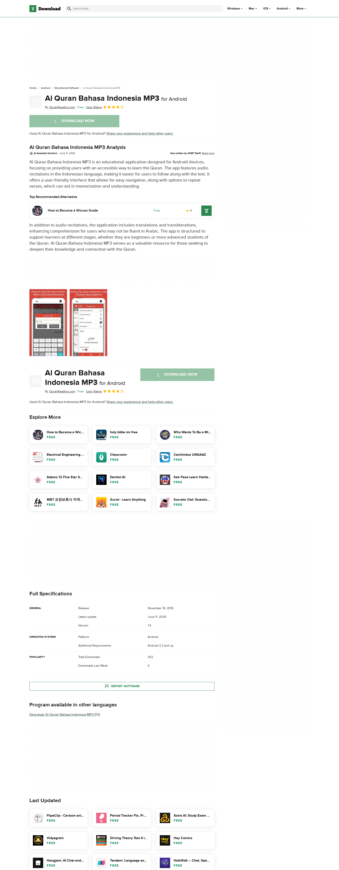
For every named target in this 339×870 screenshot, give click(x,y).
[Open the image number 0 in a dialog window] (48, 322)
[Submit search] (69, 8)
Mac (251, 8)
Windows (233, 8)
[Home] (33, 88)
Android (282, 8)
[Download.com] (45, 8)
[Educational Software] (66, 88)
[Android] (45, 88)
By (60, 107)
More (301, 8)
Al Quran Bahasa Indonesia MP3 (116, 98)
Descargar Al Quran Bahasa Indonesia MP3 (61, 714)
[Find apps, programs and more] (144, 8)
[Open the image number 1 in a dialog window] (88, 322)
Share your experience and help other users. (140, 133)
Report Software (122, 686)
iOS (265, 8)
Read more (208, 153)
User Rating (105, 107)
